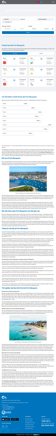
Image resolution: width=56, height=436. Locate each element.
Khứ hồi (41, 53)
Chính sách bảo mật (28, 420)
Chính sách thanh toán (29, 424)
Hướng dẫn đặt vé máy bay (30, 422)
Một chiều (15, 53)
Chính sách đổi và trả (29, 428)
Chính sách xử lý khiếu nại (30, 426)
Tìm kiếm (28, 32)
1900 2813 (45, 421)
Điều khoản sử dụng (28, 418)
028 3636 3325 (47, 425)
